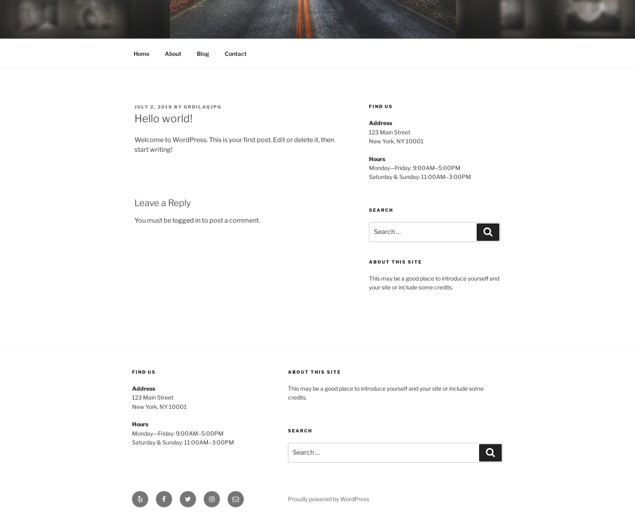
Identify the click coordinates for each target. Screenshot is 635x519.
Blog (203, 53)
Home (141, 53)
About (173, 53)
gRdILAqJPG (203, 107)
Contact (236, 53)
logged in (186, 220)
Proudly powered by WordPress (328, 499)
